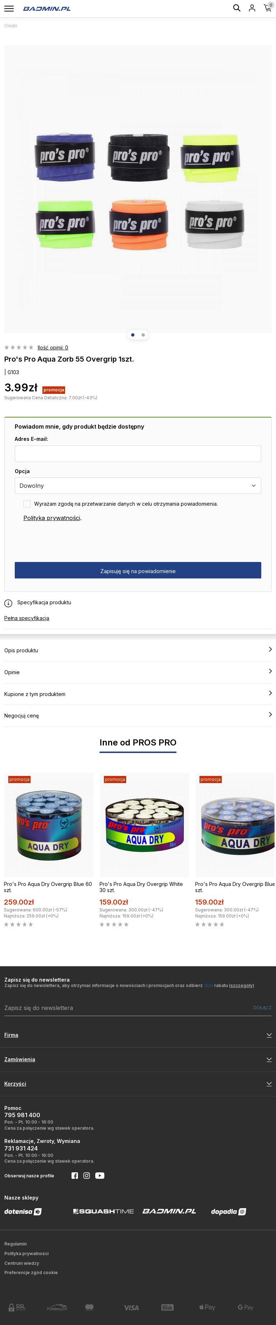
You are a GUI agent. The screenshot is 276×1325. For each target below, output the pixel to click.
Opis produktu (138, 650)
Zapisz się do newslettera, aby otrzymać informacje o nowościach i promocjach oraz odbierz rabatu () (129, 985)
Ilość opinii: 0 (53, 347)
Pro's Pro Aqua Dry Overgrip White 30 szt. (141, 887)
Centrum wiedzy (21, 1263)
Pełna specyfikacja (26, 618)
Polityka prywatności (51, 517)
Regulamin (15, 1244)
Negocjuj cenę (138, 715)
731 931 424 (21, 1148)
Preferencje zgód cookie (31, 1272)
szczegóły (241, 985)
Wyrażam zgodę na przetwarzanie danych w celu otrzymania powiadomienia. (126, 504)
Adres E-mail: (31, 439)
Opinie (138, 672)
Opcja (22, 471)
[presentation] (69, 542)
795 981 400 (22, 1115)
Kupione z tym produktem (138, 694)
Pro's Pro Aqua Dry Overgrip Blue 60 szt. (48, 887)
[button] (132, 335)
